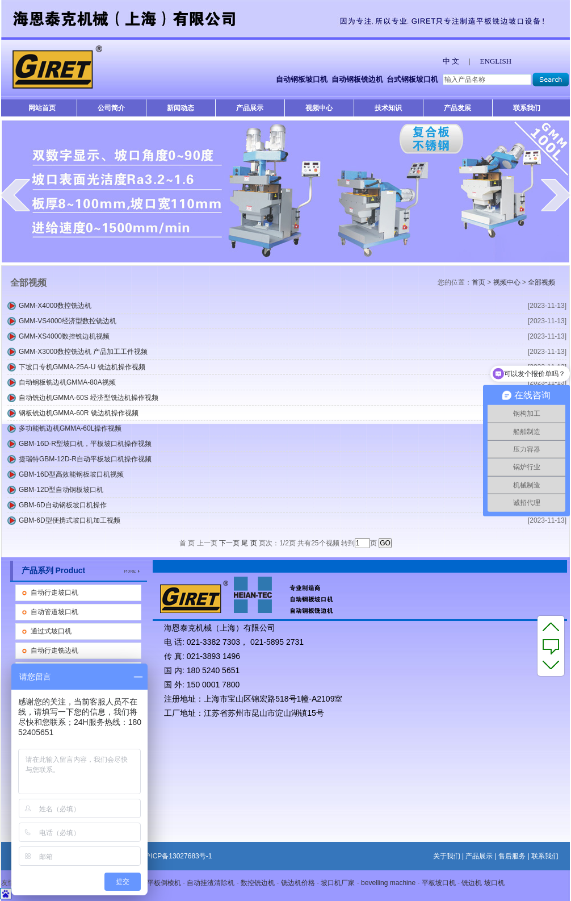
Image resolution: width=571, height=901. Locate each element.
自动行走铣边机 (54, 650)
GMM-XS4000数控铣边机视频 (64, 336)
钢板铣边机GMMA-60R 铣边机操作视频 (78, 413)
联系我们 (526, 108)
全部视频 (541, 282)
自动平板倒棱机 (157, 883)
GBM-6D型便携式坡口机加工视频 (69, 520)
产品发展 (457, 108)
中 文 (451, 61)
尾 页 (249, 543)
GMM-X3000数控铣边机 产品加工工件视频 (83, 352)
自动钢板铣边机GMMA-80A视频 (67, 382)
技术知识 (388, 108)
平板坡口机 (439, 883)
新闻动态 (180, 108)
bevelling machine (388, 883)
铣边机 (471, 883)
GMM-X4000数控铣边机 (55, 306)
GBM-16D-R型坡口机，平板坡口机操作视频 (85, 444)
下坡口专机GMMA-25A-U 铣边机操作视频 (82, 367)
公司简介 (111, 108)
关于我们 (446, 856)
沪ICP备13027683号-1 (178, 856)
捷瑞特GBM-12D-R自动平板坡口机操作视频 (85, 459)
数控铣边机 (258, 883)
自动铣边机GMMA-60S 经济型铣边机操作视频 (88, 398)
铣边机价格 (298, 883)
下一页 (229, 543)
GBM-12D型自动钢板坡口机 (61, 490)
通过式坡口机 (51, 631)
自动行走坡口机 (54, 593)
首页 (478, 282)
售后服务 (512, 856)
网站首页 (42, 108)
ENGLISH (496, 61)
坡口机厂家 (338, 883)
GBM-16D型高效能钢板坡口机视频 (71, 474)
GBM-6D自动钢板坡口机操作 (63, 505)
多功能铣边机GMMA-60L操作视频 (70, 428)
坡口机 (494, 883)
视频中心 (319, 108)
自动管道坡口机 (54, 612)
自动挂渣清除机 (210, 883)
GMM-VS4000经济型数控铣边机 (67, 321)
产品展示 (249, 108)
